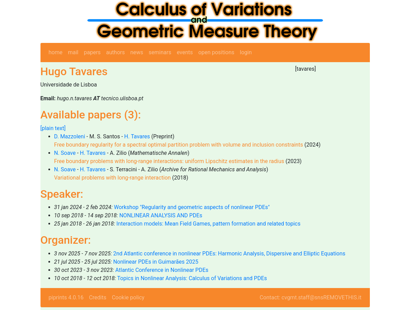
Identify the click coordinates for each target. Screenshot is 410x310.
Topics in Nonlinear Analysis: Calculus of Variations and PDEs (192, 278)
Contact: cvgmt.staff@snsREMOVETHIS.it (311, 297)
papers (92, 52)
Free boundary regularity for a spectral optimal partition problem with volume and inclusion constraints (178, 144)
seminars (160, 52)
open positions (216, 52)
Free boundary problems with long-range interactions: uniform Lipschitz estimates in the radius (169, 161)
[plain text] (53, 128)
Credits (97, 297)
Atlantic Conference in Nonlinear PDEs (161, 270)
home (55, 52)
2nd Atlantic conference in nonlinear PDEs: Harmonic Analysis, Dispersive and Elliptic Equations (229, 253)
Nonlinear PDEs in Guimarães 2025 (155, 262)
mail (73, 52)
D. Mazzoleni (69, 136)
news (136, 52)
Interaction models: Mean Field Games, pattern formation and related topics (208, 223)
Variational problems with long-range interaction (112, 177)
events (185, 52)
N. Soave (65, 153)
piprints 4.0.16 (66, 297)
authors (115, 52)
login (246, 52)
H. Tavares (137, 136)
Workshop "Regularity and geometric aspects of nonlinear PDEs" (192, 207)
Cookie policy (128, 297)
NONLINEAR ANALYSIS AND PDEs (160, 215)
